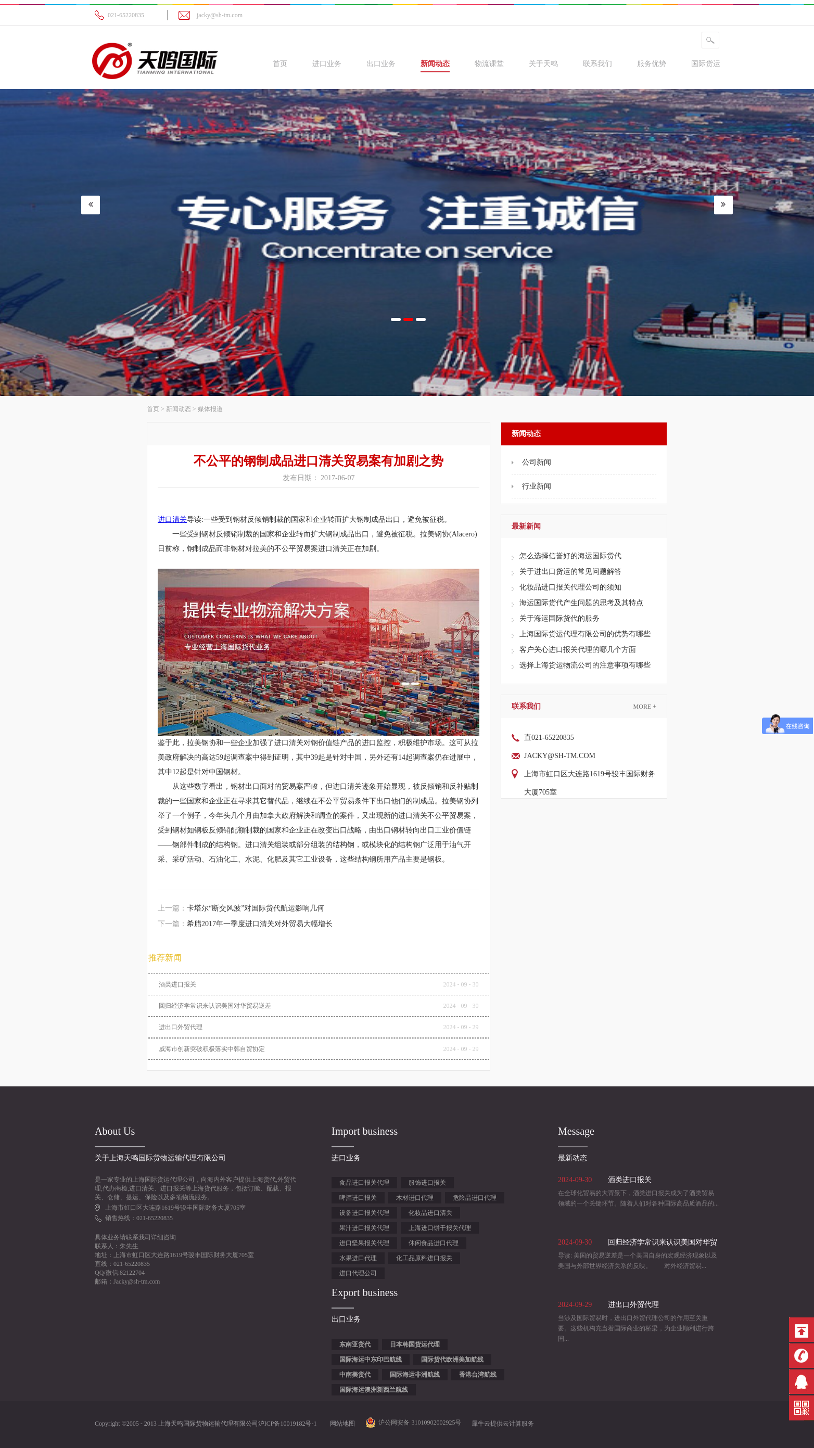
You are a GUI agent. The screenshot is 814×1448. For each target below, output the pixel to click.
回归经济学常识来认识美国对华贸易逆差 (215, 1005)
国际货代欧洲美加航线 (452, 1359)
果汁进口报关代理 (364, 1228)
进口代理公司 (358, 1273)
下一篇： (245, 924)
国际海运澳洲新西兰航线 (373, 1389)
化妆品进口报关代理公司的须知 (570, 587)
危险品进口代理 (475, 1197)
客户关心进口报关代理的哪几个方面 (577, 649)
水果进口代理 (358, 1258)
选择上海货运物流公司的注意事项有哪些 (585, 665)
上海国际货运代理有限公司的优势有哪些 (585, 634)
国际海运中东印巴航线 (370, 1359)
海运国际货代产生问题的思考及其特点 (581, 603)
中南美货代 (355, 1374)
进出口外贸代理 (180, 1027)
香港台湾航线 (478, 1374)
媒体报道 (210, 409)
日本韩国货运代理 (415, 1344)
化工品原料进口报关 (424, 1258)
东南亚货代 (355, 1344)
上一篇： (241, 908)
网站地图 (341, 1423)
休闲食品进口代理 (434, 1243)
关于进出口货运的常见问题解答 (570, 571)
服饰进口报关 (427, 1182)
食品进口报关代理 (364, 1182)
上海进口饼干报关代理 (440, 1228)
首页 (280, 64)
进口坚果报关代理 (364, 1243)
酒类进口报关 (177, 984)
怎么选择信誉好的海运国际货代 (570, 556)
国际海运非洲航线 (415, 1374)
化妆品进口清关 (430, 1212)
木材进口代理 (415, 1197)
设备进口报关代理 (364, 1212)
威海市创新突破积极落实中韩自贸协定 (212, 1049)
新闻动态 (178, 409)
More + (644, 706)
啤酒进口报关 (358, 1197)
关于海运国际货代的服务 (559, 618)
